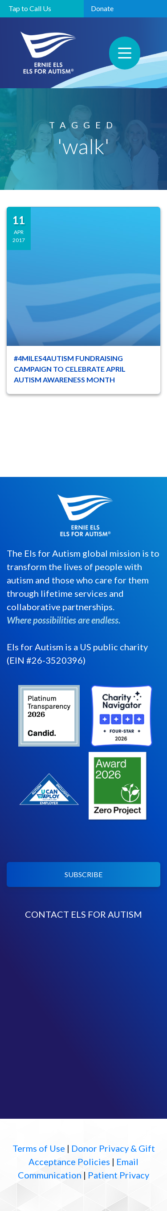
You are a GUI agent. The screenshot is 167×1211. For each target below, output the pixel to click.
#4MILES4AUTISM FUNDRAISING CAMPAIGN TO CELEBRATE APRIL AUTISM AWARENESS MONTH (70, 369)
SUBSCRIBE (83, 874)
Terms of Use (38, 1148)
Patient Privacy (118, 1175)
